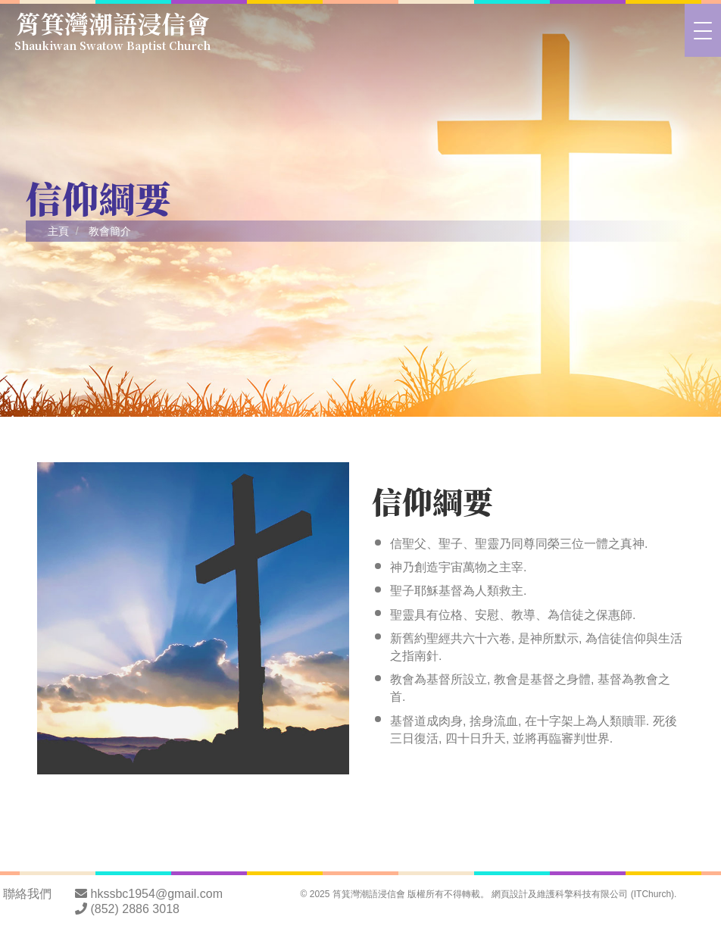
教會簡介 (110, 231)
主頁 (58, 231)
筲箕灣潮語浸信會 (113, 28)
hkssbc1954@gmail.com (157, 893)
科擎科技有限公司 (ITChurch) (614, 894)
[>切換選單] (703, 30)
